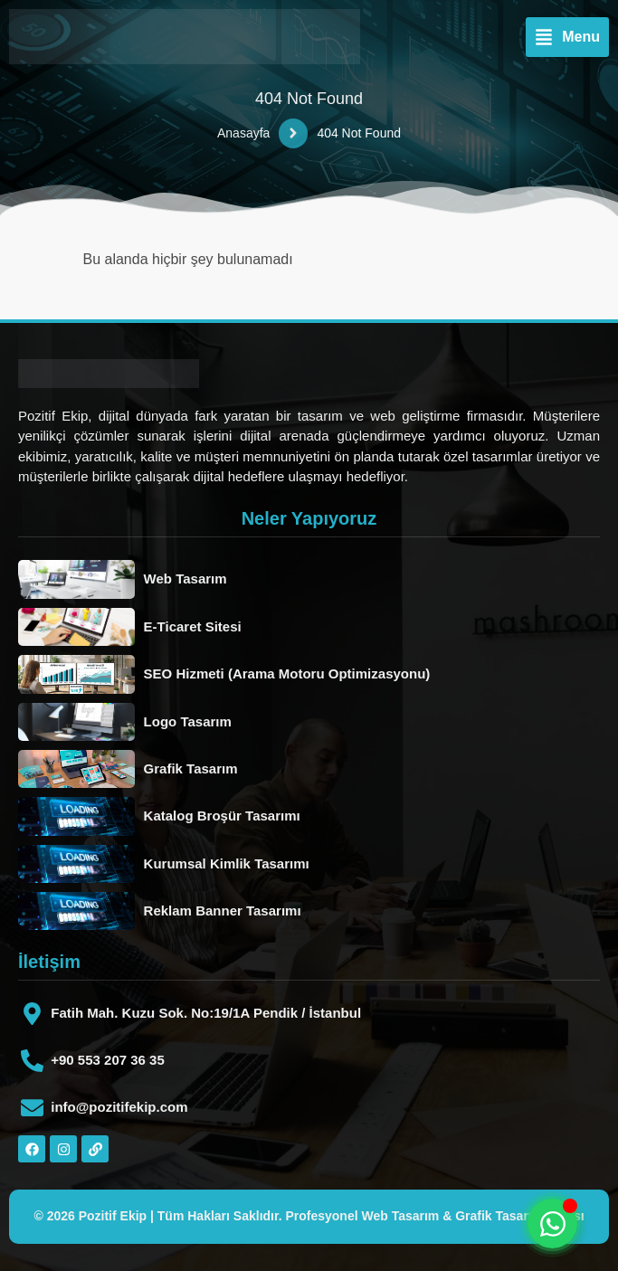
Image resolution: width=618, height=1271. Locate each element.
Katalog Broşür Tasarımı (222, 815)
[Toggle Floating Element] (552, 1223)
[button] (567, 37)
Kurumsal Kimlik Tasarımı (226, 863)
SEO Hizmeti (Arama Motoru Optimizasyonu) (287, 673)
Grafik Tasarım (191, 768)
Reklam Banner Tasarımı (222, 910)
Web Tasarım (185, 578)
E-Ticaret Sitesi (193, 626)
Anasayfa (243, 133)
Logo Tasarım (188, 721)
